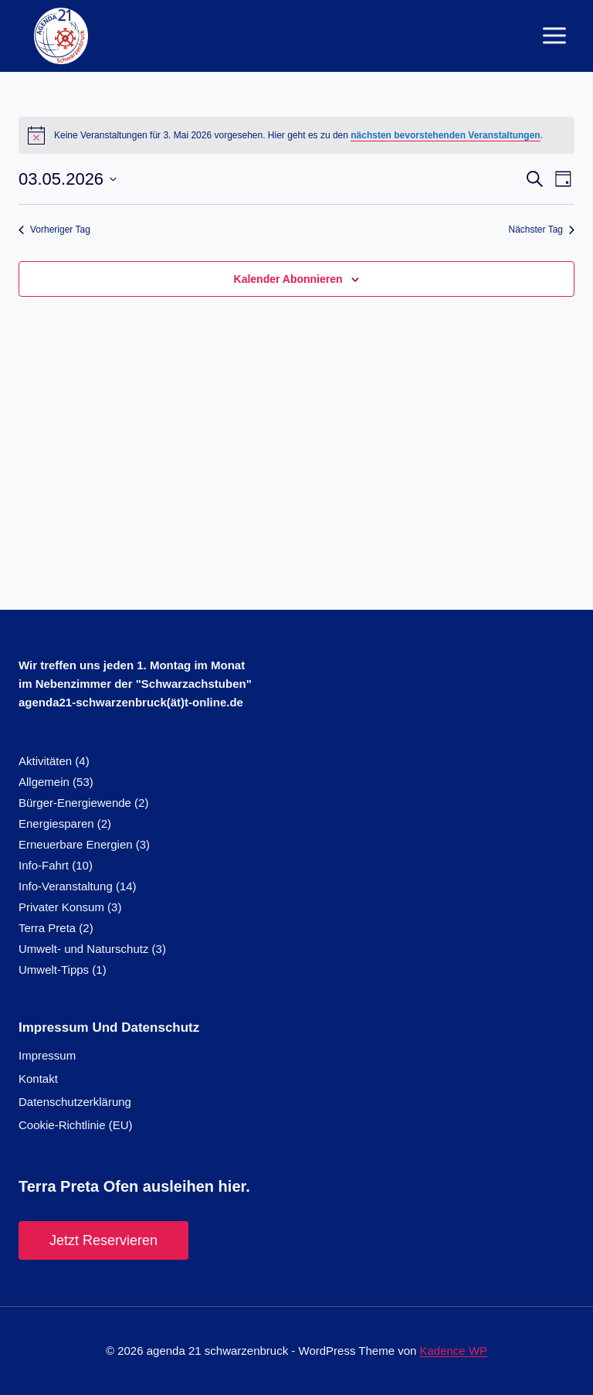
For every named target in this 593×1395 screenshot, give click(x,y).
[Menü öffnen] (554, 36)
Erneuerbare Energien (76, 844)
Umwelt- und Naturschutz (83, 948)
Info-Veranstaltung (66, 886)
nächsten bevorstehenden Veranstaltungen (445, 135)
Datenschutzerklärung (75, 1101)
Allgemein (44, 781)
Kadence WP (454, 1350)
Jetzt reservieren (103, 1240)
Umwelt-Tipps (54, 969)
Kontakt (38, 1078)
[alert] (296, 135)
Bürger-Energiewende (75, 802)
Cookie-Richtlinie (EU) (76, 1124)
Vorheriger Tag (54, 229)
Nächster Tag (541, 229)
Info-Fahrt (44, 865)
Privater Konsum (61, 907)
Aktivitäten (45, 760)
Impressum (47, 1055)
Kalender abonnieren (288, 279)
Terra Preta (47, 927)
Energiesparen (56, 823)
